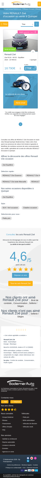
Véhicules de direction (30, 423)
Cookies (35, 465)
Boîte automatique (29, 420)
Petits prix (6, 218)
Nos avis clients (7, 406)
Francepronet (7, 461)
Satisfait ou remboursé (9, 439)
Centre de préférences (13, 465)
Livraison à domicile (8, 445)
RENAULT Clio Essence (12, 175)
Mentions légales (27, 465)
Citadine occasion (30, 208)
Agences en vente (8, 452)
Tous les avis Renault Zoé (20, 283)
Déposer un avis (20, 275)
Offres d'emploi (7, 427)
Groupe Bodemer (7, 417)
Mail (5, 402)
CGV (24, 467)
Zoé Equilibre (8, 165)
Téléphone (16, 402)
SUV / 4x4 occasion (10, 208)
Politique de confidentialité (13, 467)
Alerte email (20, 103)
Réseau (4, 420)
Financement (6, 423)
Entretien (5, 448)
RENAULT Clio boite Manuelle (14, 182)
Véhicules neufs (28, 427)
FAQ (3, 430)
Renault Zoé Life (9, 339)
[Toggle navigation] (2, 4)
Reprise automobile (8, 442)
